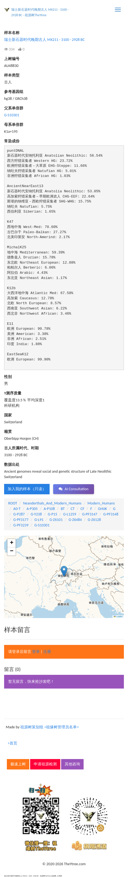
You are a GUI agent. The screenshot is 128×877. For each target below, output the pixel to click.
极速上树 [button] (18, 764)
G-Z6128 (94, 519)
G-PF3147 (89, 514)
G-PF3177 (21, 519)
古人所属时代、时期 (21, 448)
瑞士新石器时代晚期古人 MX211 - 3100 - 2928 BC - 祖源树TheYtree (40, 12)
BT (63, 508)
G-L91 (39, 519)
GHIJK (102, 508)
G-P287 (19, 514)
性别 (8, 376)
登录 (36, 651)
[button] (64, 571)
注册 (47, 651)
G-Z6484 (75, 519)
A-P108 (49, 508)
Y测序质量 (12, 393)
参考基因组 (13, 91)
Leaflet (118, 616)
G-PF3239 (21, 525)
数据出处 (11, 464)
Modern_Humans (101, 503)
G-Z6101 (55, 519)
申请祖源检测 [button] (45, 764)
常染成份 (11, 141)
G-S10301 (11, 115)
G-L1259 (69, 514)
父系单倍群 (13, 108)
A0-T (17, 508)
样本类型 (11, 75)
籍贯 (8, 431)
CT (73, 508)
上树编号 (11, 59)
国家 (8, 415)
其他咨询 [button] (72, 764)
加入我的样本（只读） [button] (27, 489)
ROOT (12, 503)
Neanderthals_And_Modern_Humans (52, 503)
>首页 (12, 743)
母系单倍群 (13, 124)
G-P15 (52, 514)
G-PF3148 (110, 514)
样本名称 (11, 32)
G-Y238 (36, 514)
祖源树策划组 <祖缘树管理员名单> (49, 727)
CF (82, 508)
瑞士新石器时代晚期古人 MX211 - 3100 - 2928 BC (44, 39)
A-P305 (32, 508)
